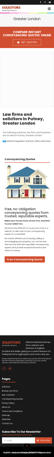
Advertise (6, 419)
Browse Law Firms (10, 391)
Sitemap (6, 415)
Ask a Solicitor (8, 395)
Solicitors (6, 386)
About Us (6, 407)
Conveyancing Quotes (12, 399)
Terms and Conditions (12, 411)
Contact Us (7, 423)
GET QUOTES (27, 42)
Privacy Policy (8, 403)
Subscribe (43, 440)
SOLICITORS (11, 8)
